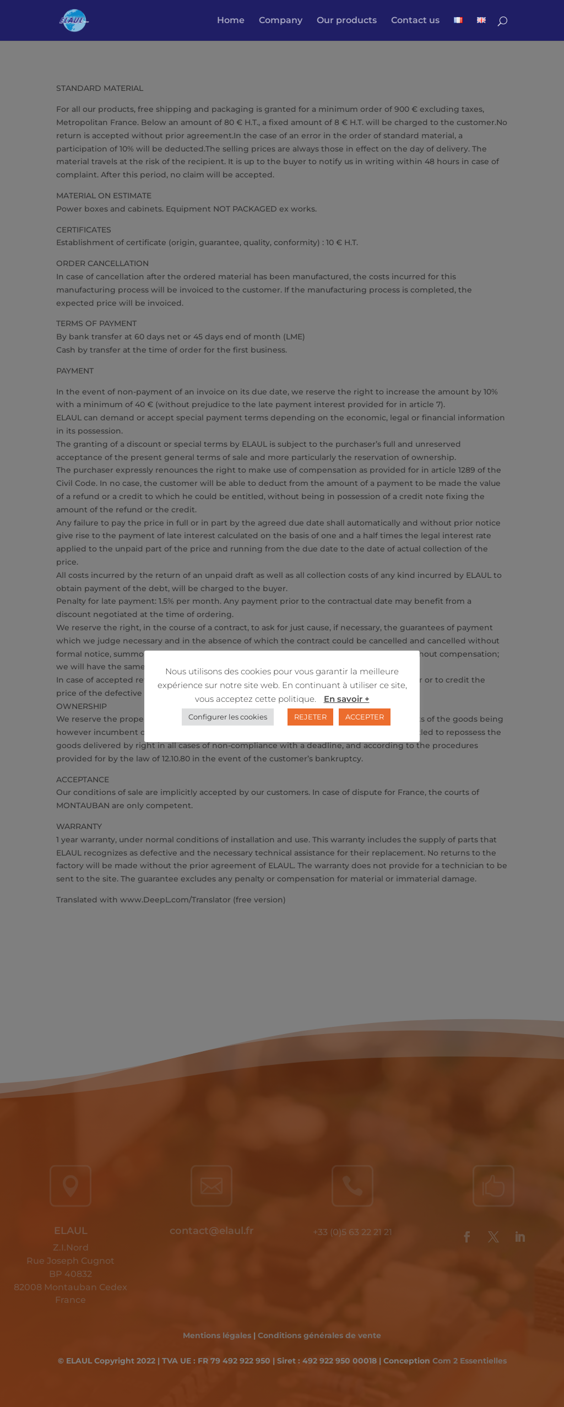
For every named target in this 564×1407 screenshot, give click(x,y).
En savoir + (347, 699)
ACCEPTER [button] (364, 716)
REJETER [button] (310, 716)
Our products (347, 21)
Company (280, 21)
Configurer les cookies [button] (227, 716)
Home (231, 21)
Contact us (415, 21)
